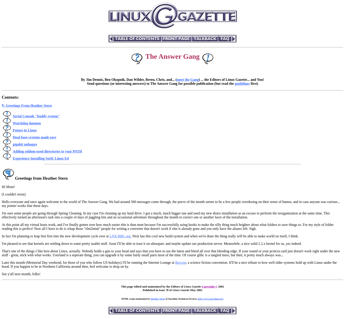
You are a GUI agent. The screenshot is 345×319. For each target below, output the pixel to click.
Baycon (180, 262)
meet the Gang (188, 79)
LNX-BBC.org (120, 236)
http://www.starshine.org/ (211, 298)
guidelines (242, 83)
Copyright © (209, 286)
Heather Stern (158, 298)
